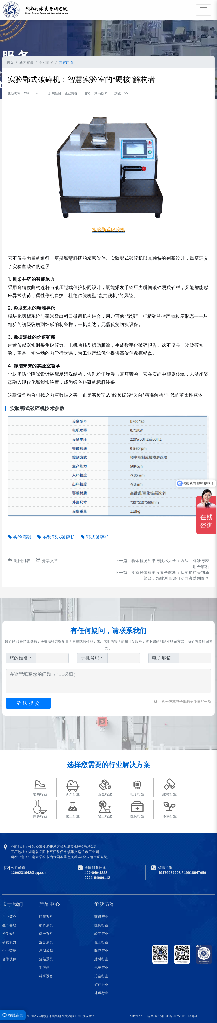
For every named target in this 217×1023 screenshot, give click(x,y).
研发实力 (9, 942)
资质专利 (9, 934)
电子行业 (101, 968)
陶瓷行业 (101, 951)
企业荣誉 (9, 951)
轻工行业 (101, 934)
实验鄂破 (20, 537)
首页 (10, 62)
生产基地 (9, 925)
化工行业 (101, 942)
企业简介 (9, 917)
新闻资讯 (26, 62)
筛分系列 (46, 934)
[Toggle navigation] (203, 10)
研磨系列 (46, 917)
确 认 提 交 (28, 703)
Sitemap (136, 1016)
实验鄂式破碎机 (56, 537)
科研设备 (46, 976)
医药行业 (101, 925)
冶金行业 (101, 976)
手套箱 (44, 968)
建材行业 (101, 959)
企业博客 (46, 62)
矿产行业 (101, 985)
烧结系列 (46, 959)
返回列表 (19, 560)
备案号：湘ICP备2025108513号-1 (172, 1016)
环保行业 (101, 917)
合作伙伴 (9, 959)
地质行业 (101, 993)
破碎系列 (46, 925)
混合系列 (46, 942)
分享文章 (47, 560)
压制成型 (46, 951)
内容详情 (66, 62)
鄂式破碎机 (95, 537)
